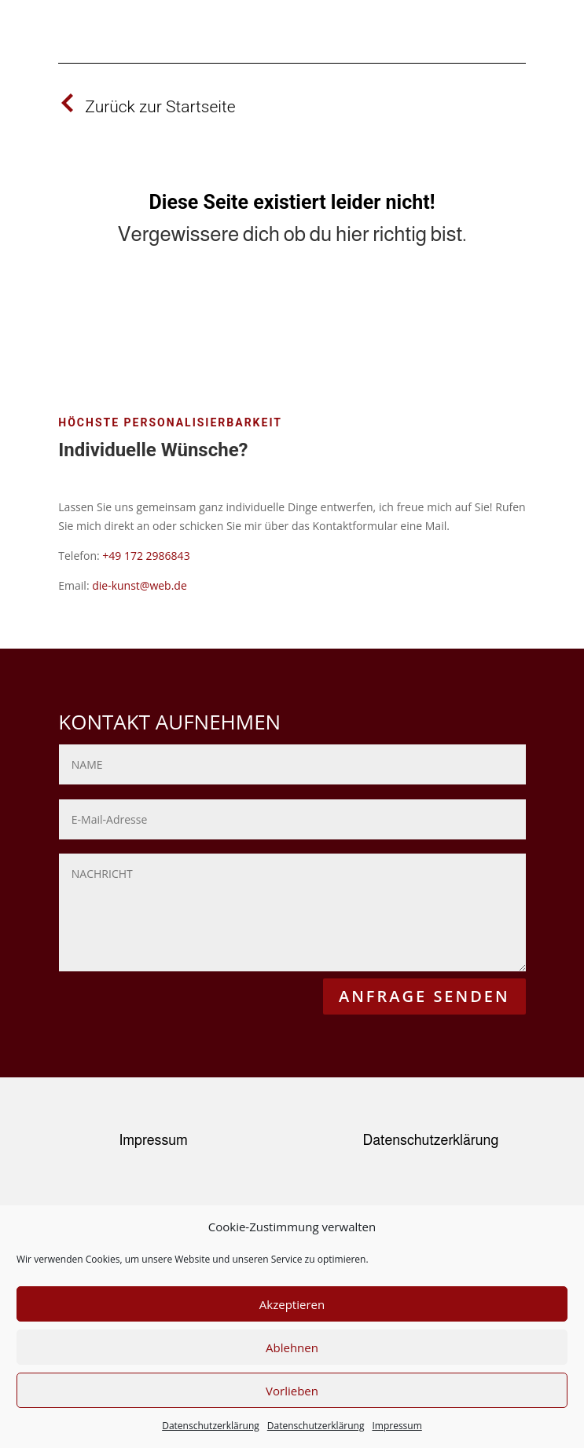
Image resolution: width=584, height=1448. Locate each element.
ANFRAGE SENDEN (424, 996)
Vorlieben (292, 1391)
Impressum (396, 1425)
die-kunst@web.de (139, 585)
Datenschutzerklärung (210, 1425)
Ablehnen (292, 1347)
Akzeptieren (292, 1304)
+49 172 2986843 (145, 555)
